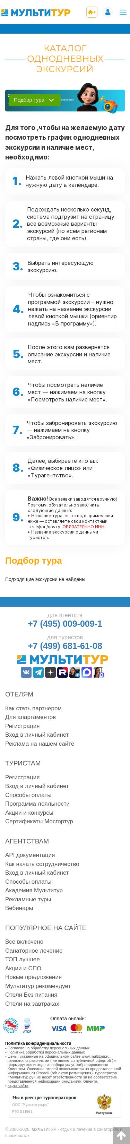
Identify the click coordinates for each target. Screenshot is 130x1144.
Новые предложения (33, 977)
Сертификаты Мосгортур (39, 821)
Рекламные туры (28, 899)
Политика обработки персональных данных (46, 1052)
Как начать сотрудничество (42, 864)
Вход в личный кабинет (37, 734)
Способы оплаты (28, 795)
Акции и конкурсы (29, 812)
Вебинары (19, 908)
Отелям (19, 694)
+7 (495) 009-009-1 (65, 624)
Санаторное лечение (33, 950)
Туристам (23, 763)
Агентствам (27, 841)
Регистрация (22, 726)
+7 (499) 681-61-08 (65, 646)
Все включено (24, 941)
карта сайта (18, 1085)
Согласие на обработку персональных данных (49, 1048)
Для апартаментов (30, 717)
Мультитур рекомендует (38, 986)
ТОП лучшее (22, 959)
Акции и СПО (23, 968)
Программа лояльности (37, 803)
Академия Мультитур (34, 890)
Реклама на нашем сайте (39, 743)
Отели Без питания (31, 994)
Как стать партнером (33, 708)
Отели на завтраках (32, 1003)
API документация (30, 855)
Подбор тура (29, 100)
